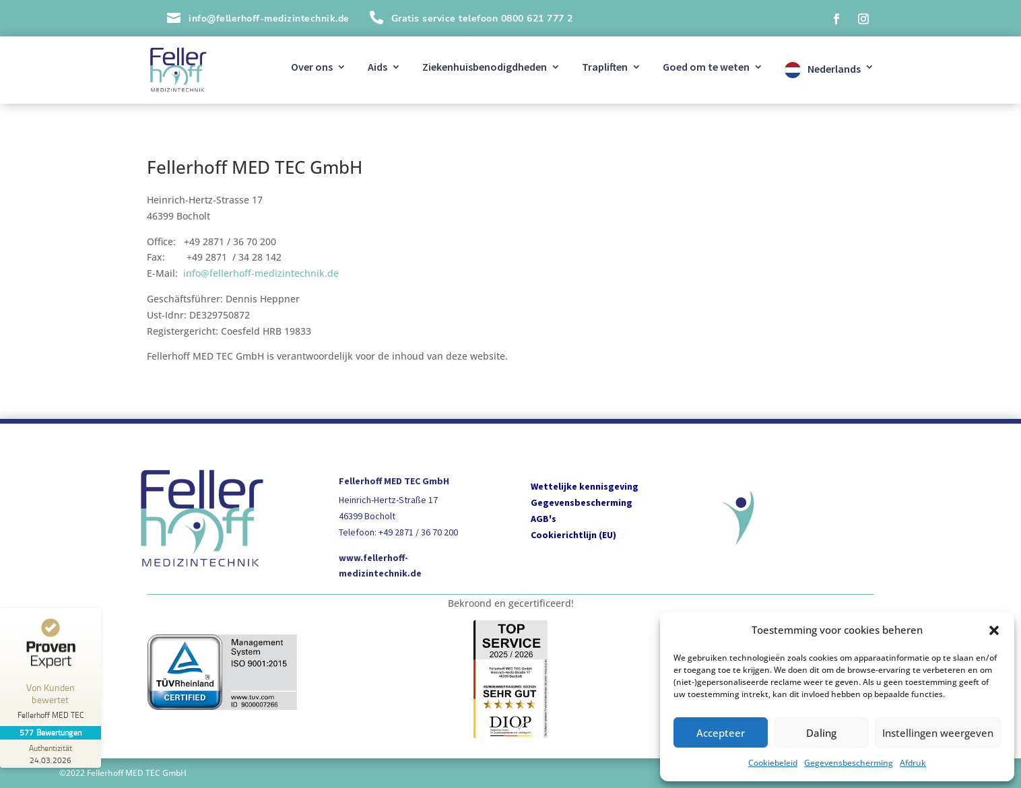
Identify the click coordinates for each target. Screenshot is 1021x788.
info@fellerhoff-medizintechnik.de (261, 273)
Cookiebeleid (772, 762)
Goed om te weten (706, 67)
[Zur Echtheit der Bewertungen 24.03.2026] (50, 754)
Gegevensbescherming (848, 762)
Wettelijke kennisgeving (584, 486)
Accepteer (720, 733)
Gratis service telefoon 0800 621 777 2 (482, 18)
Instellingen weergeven (937, 733)
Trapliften (605, 67)
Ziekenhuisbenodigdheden (484, 67)
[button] (994, 630)
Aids (377, 67)
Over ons (312, 67)
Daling (821, 733)
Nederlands (834, 68)
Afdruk (913, 762)
